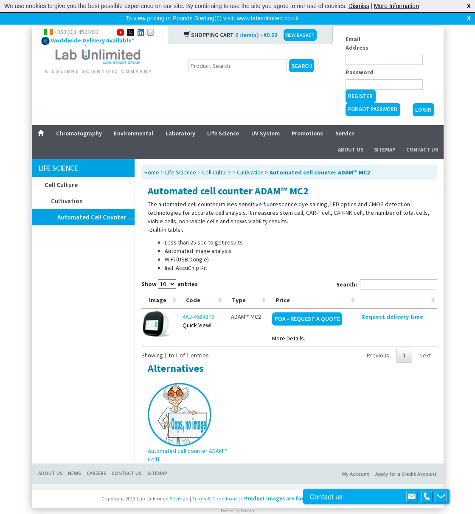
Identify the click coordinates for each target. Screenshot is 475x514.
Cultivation (67, 187)
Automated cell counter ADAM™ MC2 (96, 203)
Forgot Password (372, 95)
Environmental (133, 120)
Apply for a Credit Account (406, 460)
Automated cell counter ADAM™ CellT (187, 441)
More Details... (290, 325)
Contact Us (422, 136)
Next (425, 341)
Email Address (357, 30)
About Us (350, 136)
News (74, 459)
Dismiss (359, 6)
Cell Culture (61, 171)
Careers (97, 459)
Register (360, 82)
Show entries (169, 270)
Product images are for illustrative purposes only (307, 485)
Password (360, 58)
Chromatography (79, 120)
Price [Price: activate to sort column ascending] (282, 286)
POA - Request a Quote (307, 305)
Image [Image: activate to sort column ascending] (157, 286)
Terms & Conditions (214, 485)
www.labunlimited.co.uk (268, 18)
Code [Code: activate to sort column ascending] (193, 286)
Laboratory (180, 120)
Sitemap (385, 136)
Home (151, 159)
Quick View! (197, 311)
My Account (355, 460)
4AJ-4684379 (198, 303)
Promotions (307, 120)
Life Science (223, 120)
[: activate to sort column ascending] (397, 286)
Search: (386, 271)
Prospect (247, 497)
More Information (396, 6)
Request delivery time (392, 303)
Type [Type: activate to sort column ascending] (239, 286)
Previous (378, 341)
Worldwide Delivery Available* (92, 27)
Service (344, 120)
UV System (265, 120)
